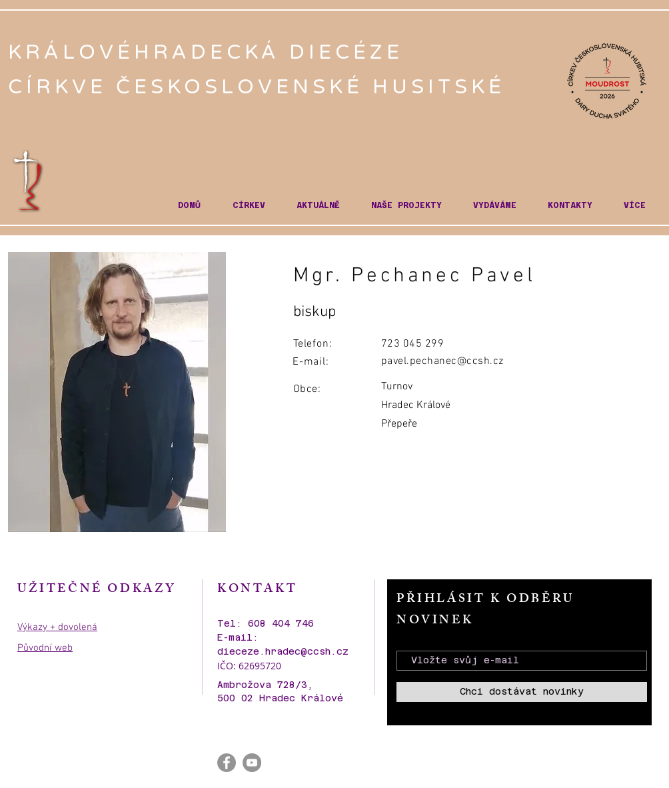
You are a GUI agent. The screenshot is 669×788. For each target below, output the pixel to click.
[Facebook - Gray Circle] (226, 762)
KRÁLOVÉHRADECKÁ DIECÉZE (210, 52)
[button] (249, 206)
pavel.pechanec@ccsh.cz (442, 361)
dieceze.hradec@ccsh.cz (282, 651)
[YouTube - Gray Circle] (252, 762)
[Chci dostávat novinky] (521, 692)
